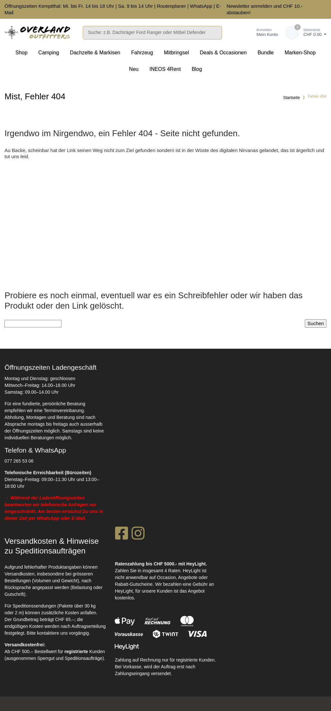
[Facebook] (121, 535)
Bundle (266, 52)
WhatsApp (201, 6)
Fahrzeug (142, 52)
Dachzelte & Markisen (95, 52)
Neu (133, 69)
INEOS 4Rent (165, 69)
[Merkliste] (236, 32)
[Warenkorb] (305, 32)
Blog (197, 69)
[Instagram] (138, 535)
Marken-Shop (299, 52)
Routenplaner (171, 6)
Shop (21, 52)
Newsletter (238, 6)
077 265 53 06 (19, 461)
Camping (48, 52)
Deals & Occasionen (223, 52)
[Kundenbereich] (260, 32)
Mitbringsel (176, 52)
